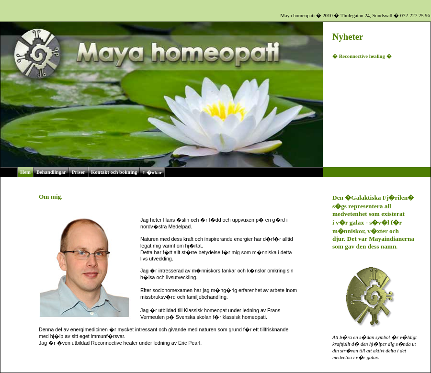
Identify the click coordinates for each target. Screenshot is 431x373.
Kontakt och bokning (114, 172)
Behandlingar (51, 172)
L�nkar (152, 172)
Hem (25, 172)
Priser (78, 172)
